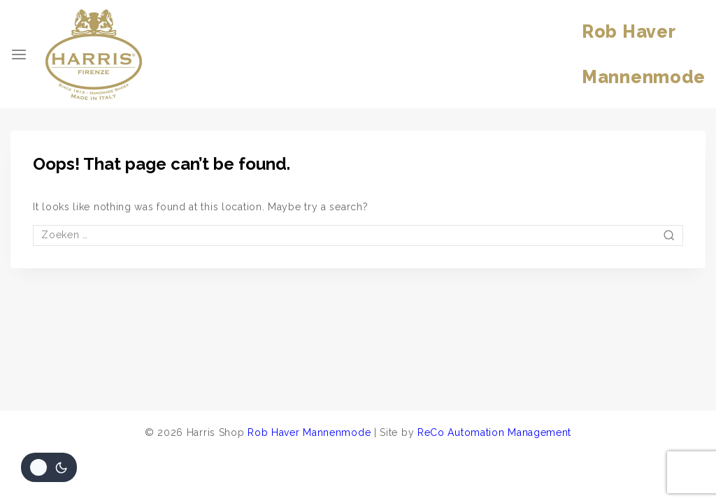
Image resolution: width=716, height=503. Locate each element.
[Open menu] (18, 54)
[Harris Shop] (93, 54)
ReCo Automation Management (494, 432)
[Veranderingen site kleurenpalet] (49, 467)
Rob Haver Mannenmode (309, 432)
